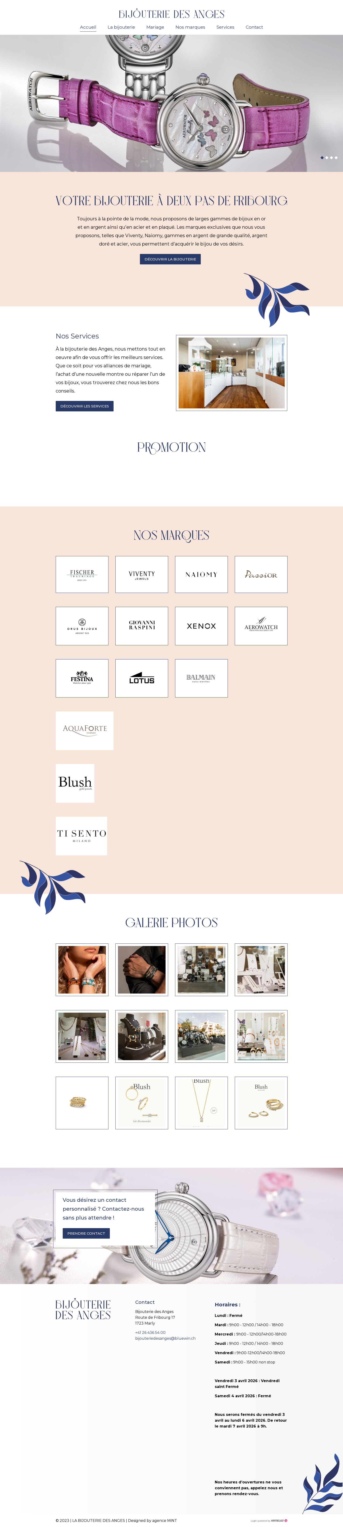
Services (225, 27)
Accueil (88, 27)
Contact (254, 27)
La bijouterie (121, 27)
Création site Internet (272, 1520)
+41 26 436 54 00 (150, 1332)
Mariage (155, 27)
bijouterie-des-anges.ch (171, 13)
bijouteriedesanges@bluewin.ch (165, 1338)
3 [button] (331, 157)
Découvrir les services (84, 406)
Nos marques (190, 27)
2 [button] (326, 157)
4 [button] (336, 157)
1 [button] (322, 157)
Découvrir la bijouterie (170, 259)
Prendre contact (86, 1233)
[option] (171, 103)
